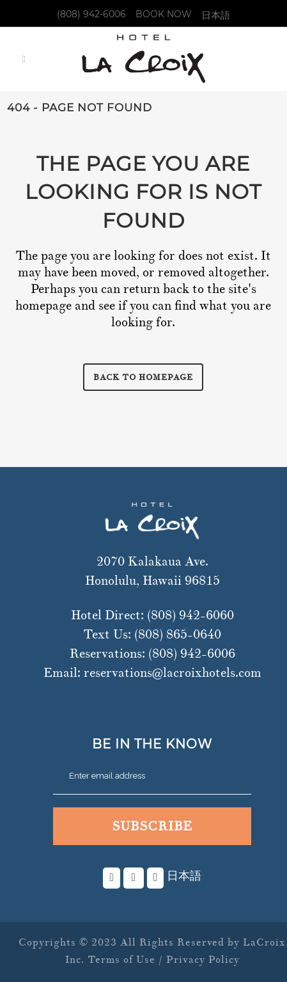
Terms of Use (121, 959)
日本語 (215, 15)
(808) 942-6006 (91, 14)
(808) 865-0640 (177, 634)
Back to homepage (143, 377)
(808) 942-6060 (190, 615)
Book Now (164, 14)
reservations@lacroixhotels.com (172, 673)
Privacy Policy (203, 959)
